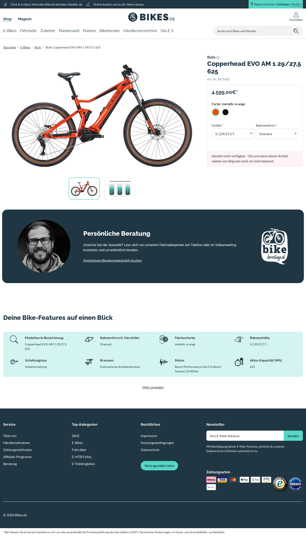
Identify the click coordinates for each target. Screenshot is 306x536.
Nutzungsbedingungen (157, 443)
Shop (7, 19)
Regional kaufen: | (278, 4)
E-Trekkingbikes (83, 464)
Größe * (217, 125)
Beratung (10, 464)
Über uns (10, 436)
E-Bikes (25, 47)
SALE (75, 436)
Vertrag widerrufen (159, 466)
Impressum (149, 436)
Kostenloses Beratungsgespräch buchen (112, 260)
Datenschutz (150, 450)
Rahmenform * (266, 125)
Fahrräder (79, 450)
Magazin (25, 19)
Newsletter (215, 425)
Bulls (38, 47)
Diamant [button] (265, 134)
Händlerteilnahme (16, 443)
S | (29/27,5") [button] (224, 134)
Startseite (9, 47)
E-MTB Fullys (82, 457)
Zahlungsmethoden (17, 450)
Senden (293, 436)
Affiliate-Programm (17, 457)
